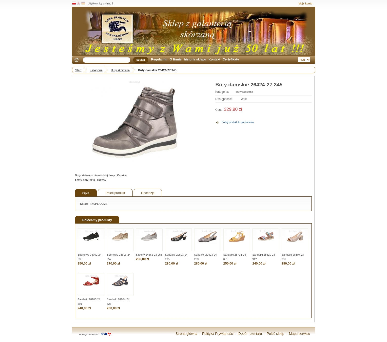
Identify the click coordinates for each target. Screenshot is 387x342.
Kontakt (214, 59)
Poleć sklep (275, 334)
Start (78, 70)
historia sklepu (195, 59)
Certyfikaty (231, 59)
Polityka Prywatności (217, 334)
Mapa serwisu (299, 334)
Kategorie (96, 70)
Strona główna (186, 334)
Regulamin (159, 59)
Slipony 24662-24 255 (149, 254)
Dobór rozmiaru (250, 334)
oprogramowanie (89, 334)
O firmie (175, 59)
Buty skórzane (120, 70)
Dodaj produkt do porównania (238, 122)
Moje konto (305, 3)
